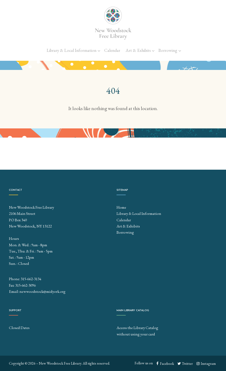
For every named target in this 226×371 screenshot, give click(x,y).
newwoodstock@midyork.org (42, 291)
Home (121, 207)
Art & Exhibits (138, 50)
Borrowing (167, 50)
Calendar (112, 50)
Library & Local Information (71, 50)
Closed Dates (19, 327)
